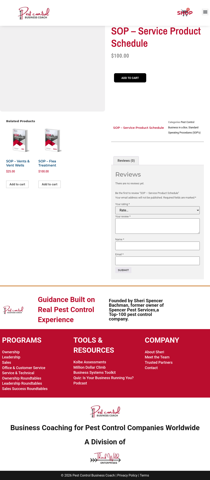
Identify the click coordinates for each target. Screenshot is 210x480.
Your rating (122, 204)
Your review (123, 216)
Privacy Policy (127, 475)
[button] (205, 12)
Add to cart (130, 78)
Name (119, 239)
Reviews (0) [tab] (126, 161)
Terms (144, 475)
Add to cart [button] (18, 184)
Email (119, 254)
